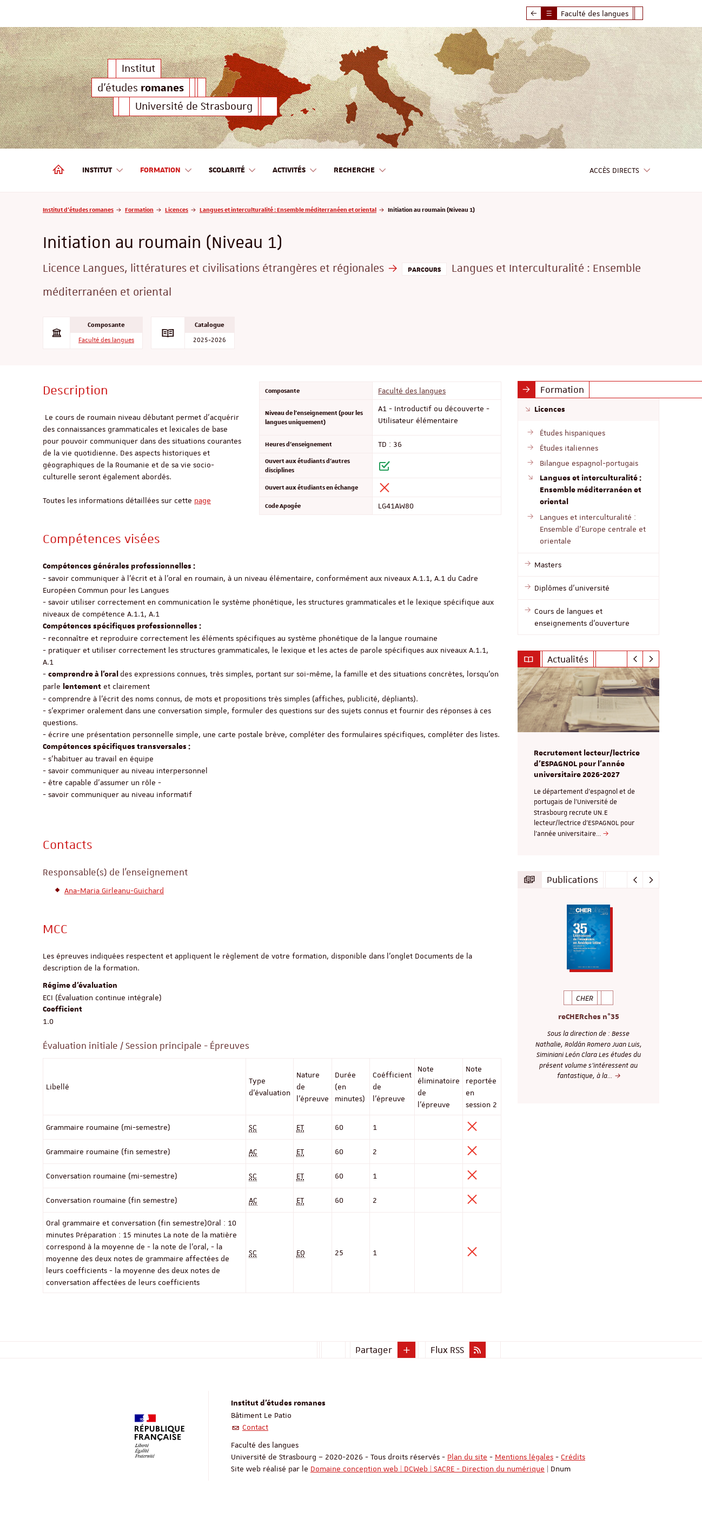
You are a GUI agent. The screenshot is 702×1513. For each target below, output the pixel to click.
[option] (589, 761)
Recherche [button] (360, 170)
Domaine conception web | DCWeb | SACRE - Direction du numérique (427, 1469)
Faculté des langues (106, 340)
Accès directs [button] (620, 170)
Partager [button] (373, 1350)
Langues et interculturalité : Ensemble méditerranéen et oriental (288, 209)
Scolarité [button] (233, 170)
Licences (176, 209)
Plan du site (467, 1457)
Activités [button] (295, 170)
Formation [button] (166, 170)
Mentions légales (524, 1457)
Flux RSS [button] (447, 1350)
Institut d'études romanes (78, 209)
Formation (139, 209)
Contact (255, 1427)
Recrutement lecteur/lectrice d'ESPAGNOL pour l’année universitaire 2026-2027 (587, 764)
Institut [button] (103, 170)
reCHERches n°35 (588, 1017)
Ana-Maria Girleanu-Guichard (114, 890)
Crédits (573, 1457)
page (202, 500)
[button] (406, 1349)
